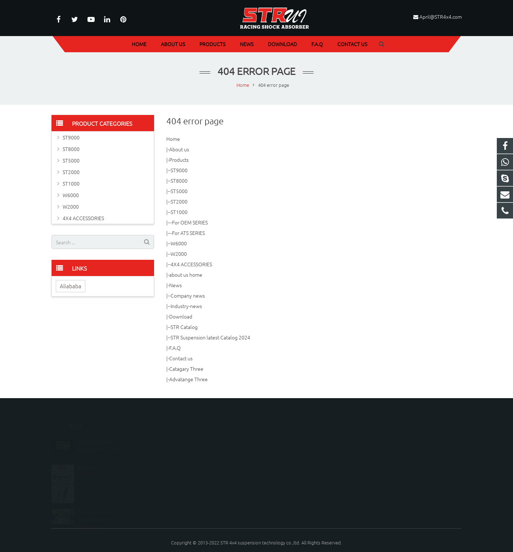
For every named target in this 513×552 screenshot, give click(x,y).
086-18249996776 (287, 427)
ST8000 (179, 180)
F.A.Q (175, 347)
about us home (185, 274)
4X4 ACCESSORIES (191, 264)
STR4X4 (277, 458)
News (175, 285)
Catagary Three (186, 368)
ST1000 (179, 211)
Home (173, 138)
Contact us (181, 358)
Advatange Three (188, 379)
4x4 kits (85, 452)
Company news (188, 295)
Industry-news (186, 306)
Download (180, 316)
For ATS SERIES (188, 232)
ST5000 (179, 191)
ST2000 (179, 201)
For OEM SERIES (190, 222)
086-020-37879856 (288, 437)
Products (179, 159)
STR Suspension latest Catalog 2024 (210, 337)
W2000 (179, 253)
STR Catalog (184, 326)
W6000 (179, 243)
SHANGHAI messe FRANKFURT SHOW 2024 (105, 430)
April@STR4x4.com (440, 16)
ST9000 (179, 170)
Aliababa (70, 286)
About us (179, 149)
